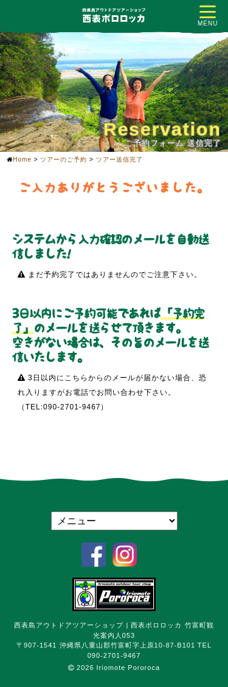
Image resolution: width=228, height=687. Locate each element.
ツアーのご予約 (63, 159)
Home (22, 159)
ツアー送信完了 (119, 159)
